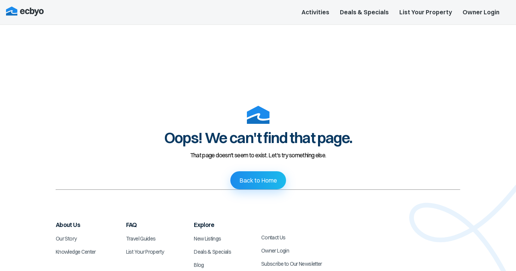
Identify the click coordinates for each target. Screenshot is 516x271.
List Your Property (425, 12)
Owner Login (481, 12)
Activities (315, 12)
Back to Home (258, 180)
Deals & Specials (364, 12)
